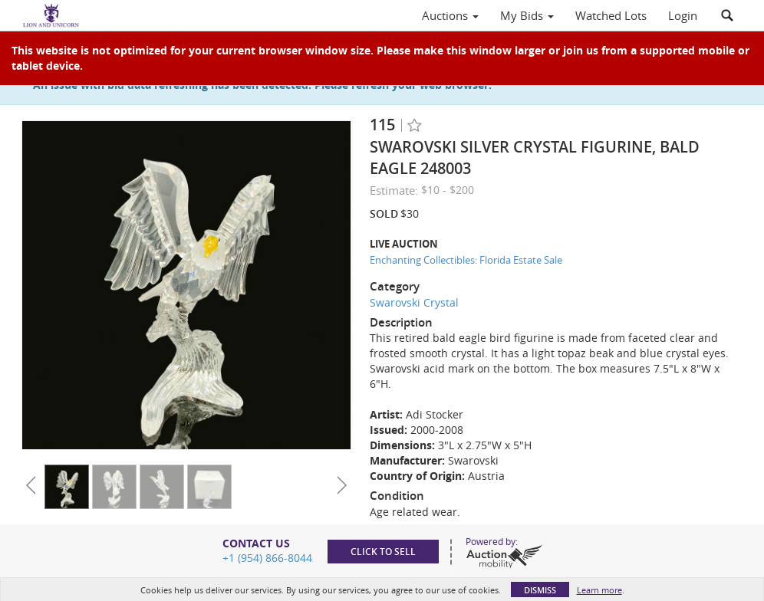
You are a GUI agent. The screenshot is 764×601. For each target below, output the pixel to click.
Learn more (599, 590)
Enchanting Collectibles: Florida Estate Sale (466, 260)
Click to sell (383, 551)
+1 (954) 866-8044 (267, 557)
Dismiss (540, 590)
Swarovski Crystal (414, 302)
